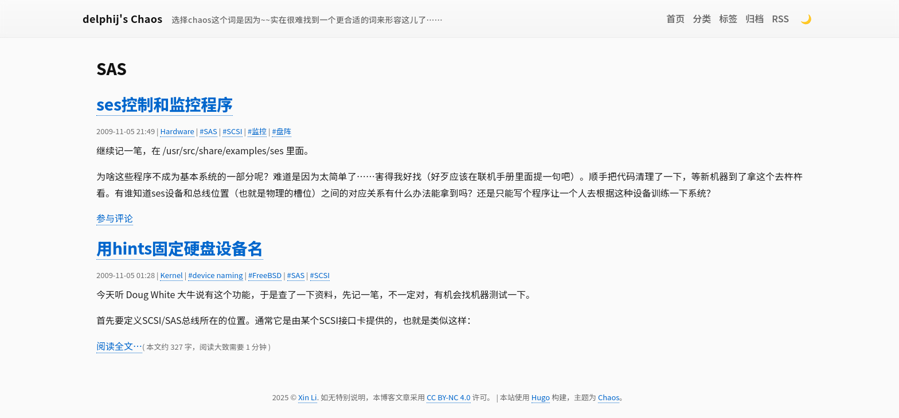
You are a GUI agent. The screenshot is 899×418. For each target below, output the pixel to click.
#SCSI (232, 131)
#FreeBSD (265, 274)
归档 (754, 18)
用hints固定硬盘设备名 (179, 247)
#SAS (208, 131)
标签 (728, 18)
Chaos (608, 397)
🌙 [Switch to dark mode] (806, 18)
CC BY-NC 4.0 (448, 397)
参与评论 (114, 218)
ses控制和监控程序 (164, 103)
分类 (702, 18)
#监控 (257, 131)
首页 (675, 18)
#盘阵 (281, 131)
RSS (780, 18)
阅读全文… (119, 346)
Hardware (177, 131)
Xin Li (307, 397)
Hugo (540, 397)
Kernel (171, 274)
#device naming (215, 274)
